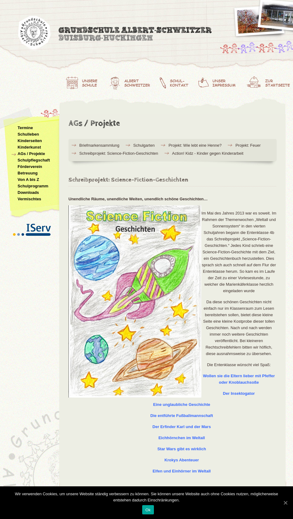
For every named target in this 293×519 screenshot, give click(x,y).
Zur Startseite (269, 81)
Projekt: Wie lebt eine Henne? (194, 145)
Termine (25, 127)
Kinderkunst (29, 147)
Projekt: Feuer (248, 145)
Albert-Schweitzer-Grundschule (115, 33)
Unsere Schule (85, 81)
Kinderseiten (30, 140)
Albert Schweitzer (132, 81)
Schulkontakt (178, 81)
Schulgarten (144, 145)
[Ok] (285, 503)
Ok (148, 510)
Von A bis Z (28, 179)
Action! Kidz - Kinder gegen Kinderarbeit (207, 153)
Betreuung (28, 173)
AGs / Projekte (31, 153)
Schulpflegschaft (34, 160)
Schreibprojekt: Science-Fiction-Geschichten (118, 153)
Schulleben (28, 134)
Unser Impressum (222, 81)
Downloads (28, 192)
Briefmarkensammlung (99, 145)
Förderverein (30, 166)
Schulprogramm (33, 186)
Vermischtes (29, 199)
